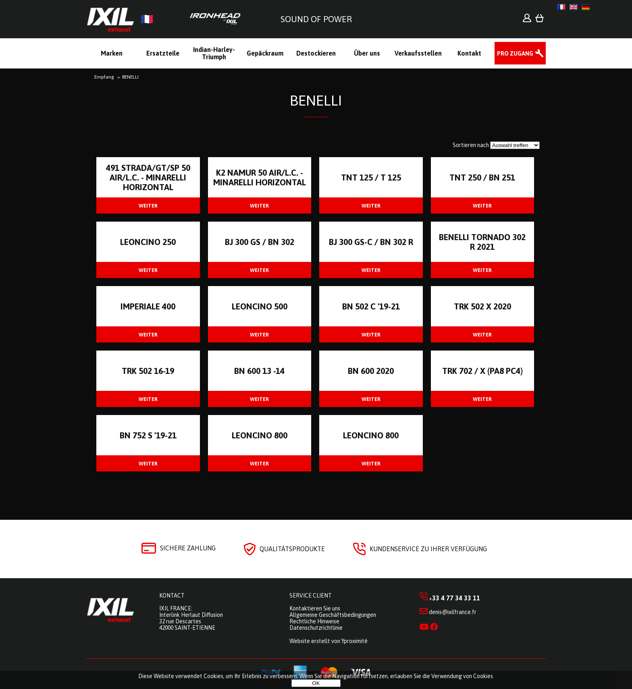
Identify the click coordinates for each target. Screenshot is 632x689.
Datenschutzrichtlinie (316, 628)
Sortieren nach (471, 145)
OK (316, 683)
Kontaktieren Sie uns (314, 608)
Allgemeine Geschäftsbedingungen (332, 615)
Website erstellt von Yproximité (328, 641)
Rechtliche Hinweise (314, 621)
